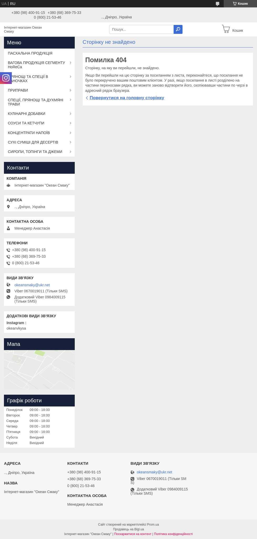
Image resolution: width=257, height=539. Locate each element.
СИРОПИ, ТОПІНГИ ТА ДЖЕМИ (35, 152)
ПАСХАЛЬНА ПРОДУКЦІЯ (30, 53)
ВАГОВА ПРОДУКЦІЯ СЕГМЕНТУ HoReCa (36, 65)
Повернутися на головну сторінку (127, 97)
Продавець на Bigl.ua (128, 529)
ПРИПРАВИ (18, 90)
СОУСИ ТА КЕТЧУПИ (26, 123)
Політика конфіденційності (173, 534)
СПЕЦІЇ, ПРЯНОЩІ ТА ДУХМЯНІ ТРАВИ (35, 102)
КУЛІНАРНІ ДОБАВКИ (26, 114)
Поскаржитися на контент (132, 534)
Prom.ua (153, 524)
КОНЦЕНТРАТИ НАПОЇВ (29, 133)
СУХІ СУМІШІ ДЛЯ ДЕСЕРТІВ (33, 142)
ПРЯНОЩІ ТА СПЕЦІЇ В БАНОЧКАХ (28, 79)
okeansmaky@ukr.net (32, 285)
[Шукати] (178, 29)
